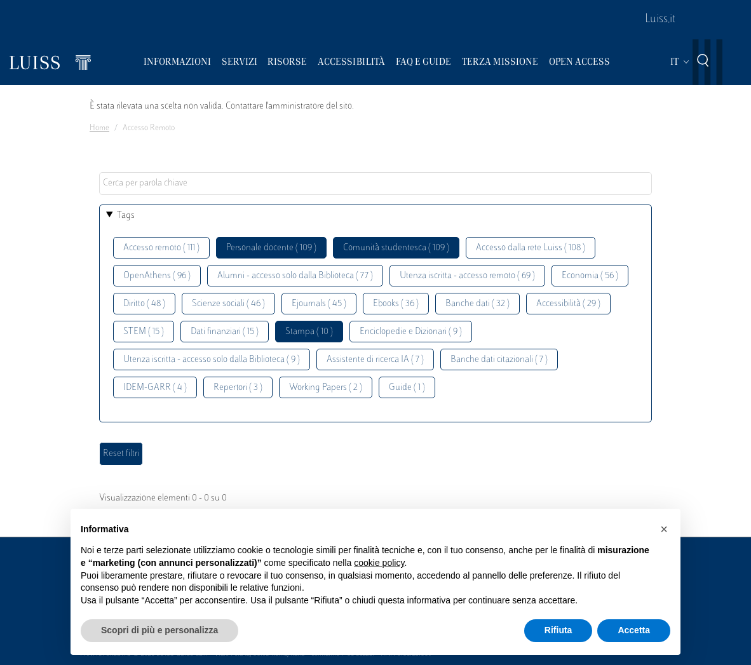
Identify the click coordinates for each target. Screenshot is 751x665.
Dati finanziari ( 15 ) (225, 332)
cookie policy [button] (379, 563)
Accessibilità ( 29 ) (568, 304)
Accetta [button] (634, 630)
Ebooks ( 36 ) (396, 304)
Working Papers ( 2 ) (325, 388)
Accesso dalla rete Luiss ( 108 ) (530, 248)
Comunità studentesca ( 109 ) (396, 248)
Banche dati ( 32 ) (477, 304)
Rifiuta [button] (558, 630)
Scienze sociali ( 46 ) (228, 304)
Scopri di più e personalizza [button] (159, 630)
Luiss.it (660, 19)
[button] (664, 529)
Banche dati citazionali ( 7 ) (499, 360)
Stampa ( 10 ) (309, 332)
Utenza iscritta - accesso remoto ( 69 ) (467, 276)
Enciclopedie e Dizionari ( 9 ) (411, 332)
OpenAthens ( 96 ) (157, 276)
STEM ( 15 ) (143, 332)
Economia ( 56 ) (590, 276)
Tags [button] (126, 215)
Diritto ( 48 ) (144, 304)
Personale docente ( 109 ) (271, 248)
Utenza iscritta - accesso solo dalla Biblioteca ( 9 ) (211, 360)
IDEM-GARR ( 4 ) (155, 388)
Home (99, 128)
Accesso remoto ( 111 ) (161, 248)
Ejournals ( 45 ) (319, 304)
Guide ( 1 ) (407, 388)
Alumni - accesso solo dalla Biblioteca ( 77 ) (295, 276)
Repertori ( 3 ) (237, 388)
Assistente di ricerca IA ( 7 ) (375, 360)
